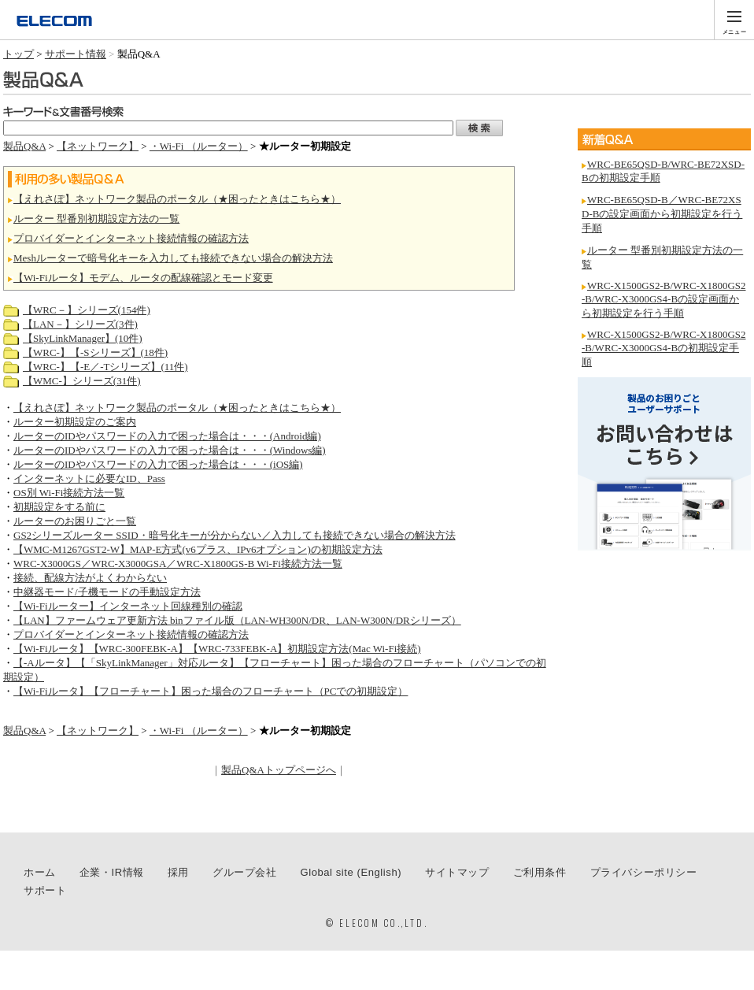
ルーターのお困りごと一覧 (74, 521)
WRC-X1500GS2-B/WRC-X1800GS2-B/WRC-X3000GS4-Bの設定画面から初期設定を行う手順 (664, 299)
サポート (45, 890)
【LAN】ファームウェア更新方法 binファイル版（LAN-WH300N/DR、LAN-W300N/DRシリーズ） (237, 620)
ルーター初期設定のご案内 (74, 422)
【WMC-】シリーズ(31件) (82, 381)
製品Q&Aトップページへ (278, 770)
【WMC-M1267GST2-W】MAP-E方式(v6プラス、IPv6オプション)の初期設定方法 (198, 549)
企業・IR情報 (111, 872)
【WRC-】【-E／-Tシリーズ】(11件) (105, 367)
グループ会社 (245, 872)
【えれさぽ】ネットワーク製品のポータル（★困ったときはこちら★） (177, 199)
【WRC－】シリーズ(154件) (86, 310)
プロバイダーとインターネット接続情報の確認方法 (131, 238)
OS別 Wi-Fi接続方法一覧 (68, 493)
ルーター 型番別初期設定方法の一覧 (96, 218)
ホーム (40, 872)
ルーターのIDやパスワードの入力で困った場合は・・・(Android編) (167, 436)
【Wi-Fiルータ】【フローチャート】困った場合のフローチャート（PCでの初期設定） (210, 691)
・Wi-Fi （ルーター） (199, 146)
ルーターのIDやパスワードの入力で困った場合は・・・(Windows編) (169, 450)
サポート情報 (75, 54)
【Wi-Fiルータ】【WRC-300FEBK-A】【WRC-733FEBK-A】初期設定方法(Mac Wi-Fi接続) (217, 648)
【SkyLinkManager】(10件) (82, 338)
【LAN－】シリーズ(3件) (80, 324)
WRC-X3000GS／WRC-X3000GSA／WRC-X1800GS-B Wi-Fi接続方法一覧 (177, 563)
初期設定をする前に (59, 507)
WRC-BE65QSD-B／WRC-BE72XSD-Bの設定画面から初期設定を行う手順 (662, 214)
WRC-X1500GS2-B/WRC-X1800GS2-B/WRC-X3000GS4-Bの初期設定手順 (664, 348)
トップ (18, 54)
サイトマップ (457, 872)
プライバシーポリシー (643, 872)
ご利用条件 (540, 872)
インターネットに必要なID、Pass (89, 478)
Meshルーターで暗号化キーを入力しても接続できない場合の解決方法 (173, 258)
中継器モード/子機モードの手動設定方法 (107, 592)
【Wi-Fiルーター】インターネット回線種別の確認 (127, 606)
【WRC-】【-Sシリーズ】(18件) (95, 352)
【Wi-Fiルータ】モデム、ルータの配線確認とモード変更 (143, 278)
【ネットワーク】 (98, 146)
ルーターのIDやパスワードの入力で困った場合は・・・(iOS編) (158, 464)
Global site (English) (351, 872)
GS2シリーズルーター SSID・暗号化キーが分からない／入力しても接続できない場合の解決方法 (234, 535)
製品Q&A (24, 146)
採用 (178, 872)
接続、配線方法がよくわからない (90, 578)
